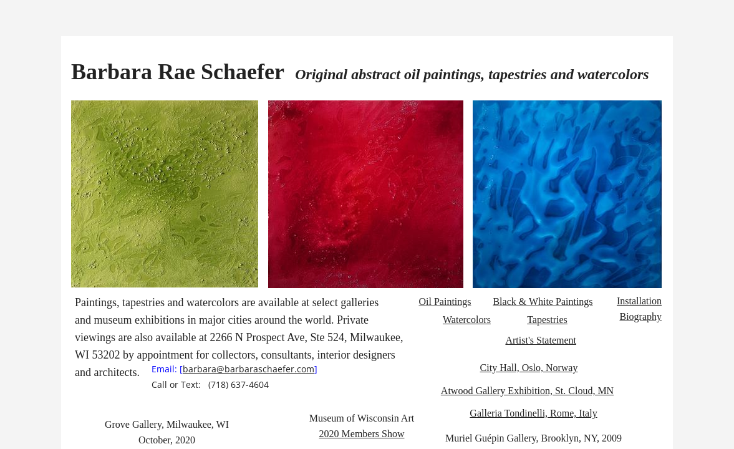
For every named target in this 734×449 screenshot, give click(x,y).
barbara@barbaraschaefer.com (248, 369)
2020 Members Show (362, 433)
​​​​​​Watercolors (467, 319)
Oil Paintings (444, 301)
